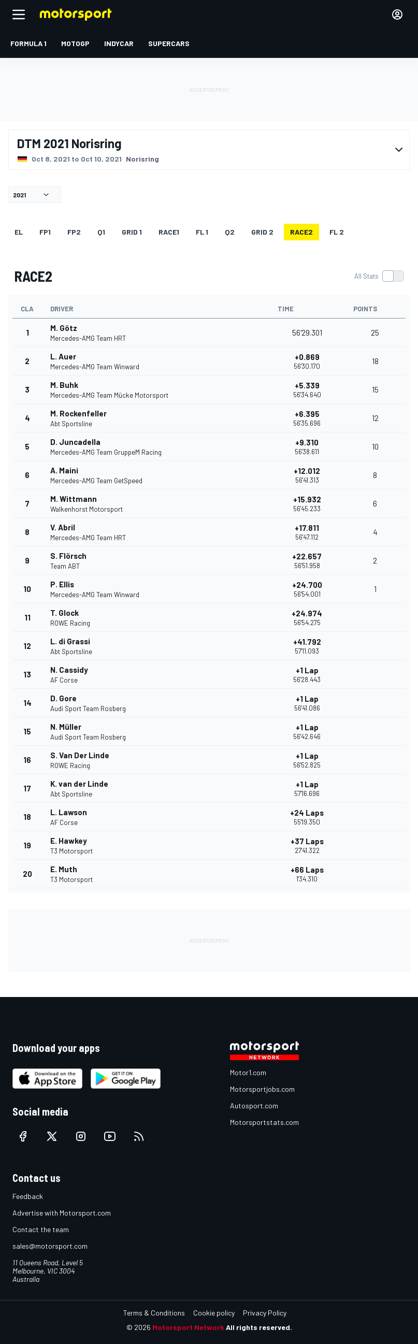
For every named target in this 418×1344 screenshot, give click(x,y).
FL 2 (336, 231)
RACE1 (168, 231)
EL (19, 231)
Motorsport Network (188, 1327)
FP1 (45, 231)
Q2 (230, 231)
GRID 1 (132, 231)
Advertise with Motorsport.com (61, 1212)
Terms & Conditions (154, 1312)
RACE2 (301, 231)
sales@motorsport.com (50, 1245)
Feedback (27, 1196)
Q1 (101, 231)
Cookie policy (214, 1312)
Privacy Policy (264, 1312)
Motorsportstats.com (264, 1122)
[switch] (378, 276)
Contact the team (40, 1229)
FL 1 (202, 231)
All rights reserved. (259, 1327)
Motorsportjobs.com (262, 1089)
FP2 (74, 231)
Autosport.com (254, 1105)
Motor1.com (248, 1072)
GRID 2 (262, 231)
